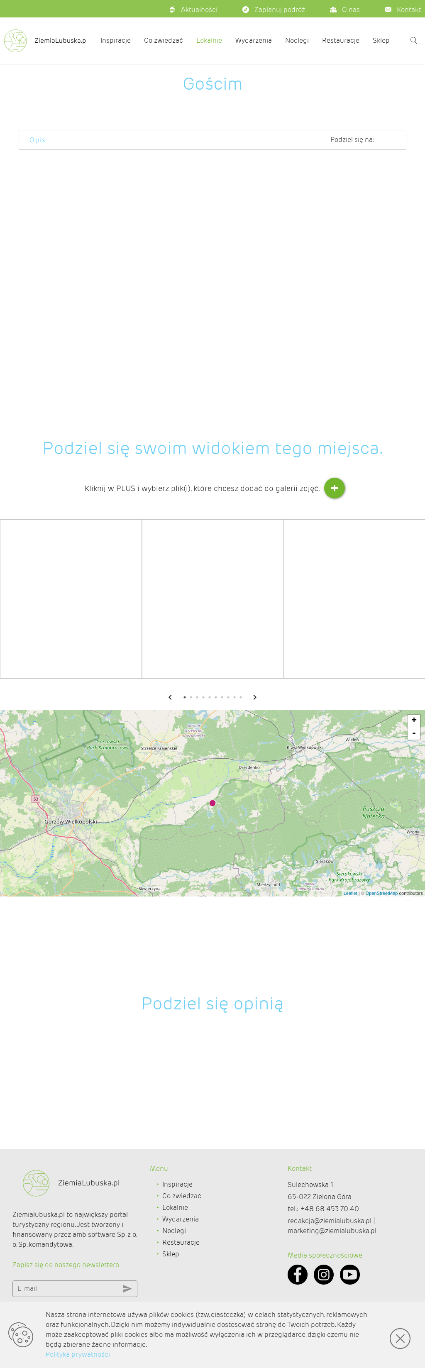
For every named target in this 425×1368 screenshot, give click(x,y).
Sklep (381, 40)
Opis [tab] (37, 140)
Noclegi (297, 40)
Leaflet (350, 1011)
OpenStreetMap (382, 1011)
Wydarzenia (253, 40)
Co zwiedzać (163, 40)
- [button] (414, 851)
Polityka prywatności (78, 1354)
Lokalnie (209, 40)
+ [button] (414, 839)
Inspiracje (115, 40)
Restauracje (340, 40)
